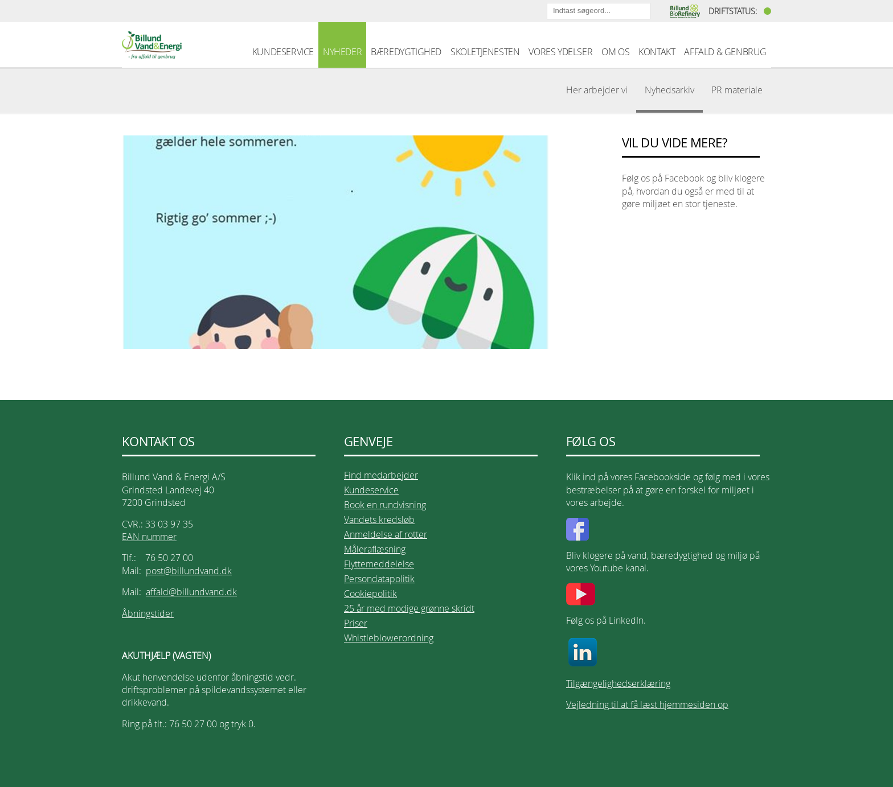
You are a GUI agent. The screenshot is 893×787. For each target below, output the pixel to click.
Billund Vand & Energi (152, 45)
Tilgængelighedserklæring (618, 683)
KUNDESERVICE (283, 52)
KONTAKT (656, 52)
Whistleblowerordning (388, 637)
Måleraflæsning (374, 549)
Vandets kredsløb (379, 519)
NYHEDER (342, 52)
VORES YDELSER (560, 52)
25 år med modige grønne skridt (409, 608)
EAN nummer (149, 536)
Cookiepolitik (370, 593)
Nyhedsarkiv (669, 90)
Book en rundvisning (385, 504)
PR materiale (737, 90)
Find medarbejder (381, 475)
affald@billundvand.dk (191, 592)
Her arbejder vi (597, 90)
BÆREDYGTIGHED (406, 52)
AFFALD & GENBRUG (725, 52)
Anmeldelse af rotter (385, 534)
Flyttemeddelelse (379, 563)
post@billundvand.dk (189, 571)
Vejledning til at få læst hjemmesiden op (647, 704)
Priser (355, 623)
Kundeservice (371, 490)
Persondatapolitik (379, 578)
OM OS (615, 52)
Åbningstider (148, 613)
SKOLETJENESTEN (484, 52)
